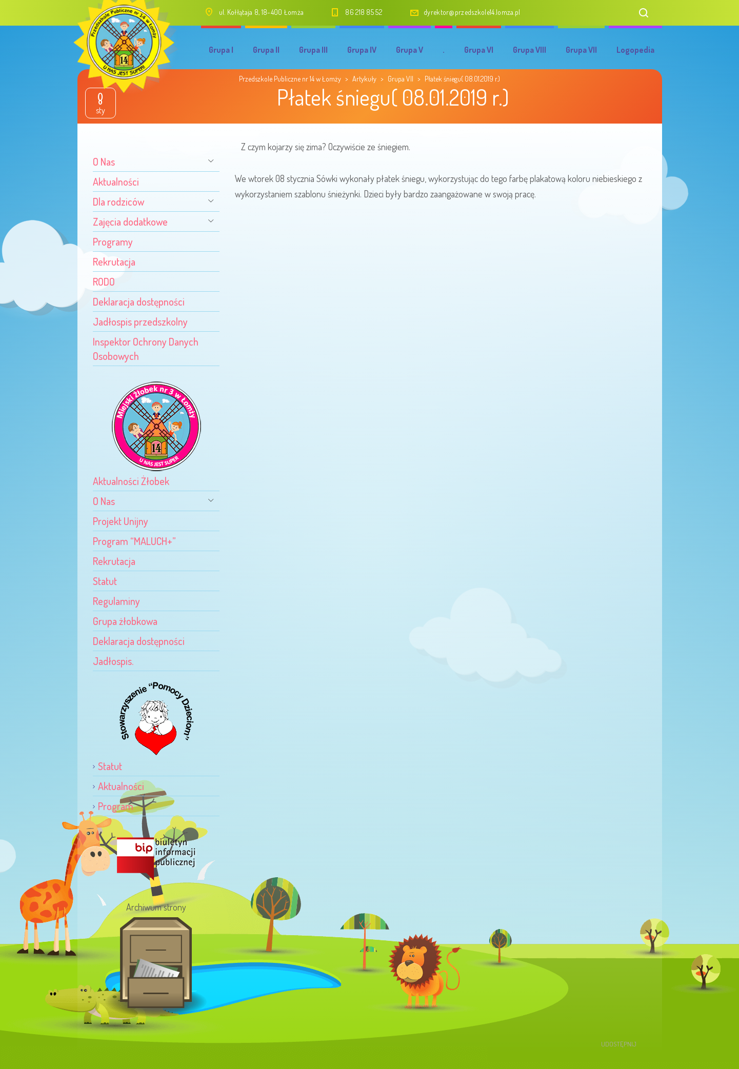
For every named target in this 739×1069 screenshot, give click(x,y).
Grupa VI (478, 50)
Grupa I (221, 50)
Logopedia (635, 50)
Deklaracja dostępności (139, 301)
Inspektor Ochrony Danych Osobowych (145, 348)
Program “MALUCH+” (134, 541)
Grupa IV (361, 50)
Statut (105, 581)
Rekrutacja (114, 261)
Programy (113, 241)
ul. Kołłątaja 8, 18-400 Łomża (261, 12)
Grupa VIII (529, 50)
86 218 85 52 (363, 12)
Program (115, 806)
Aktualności (116, 181)
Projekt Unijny (120, 521)
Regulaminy (116, 601)
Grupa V (409, 50)
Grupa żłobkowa (125, 621)
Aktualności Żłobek (131, 481)
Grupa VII (581, 50)
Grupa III (313, 50)
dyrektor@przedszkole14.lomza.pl (472, 12)
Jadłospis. (113, 661)
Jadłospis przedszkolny (140, 321)
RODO (104, 281)
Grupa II (266, 50)
